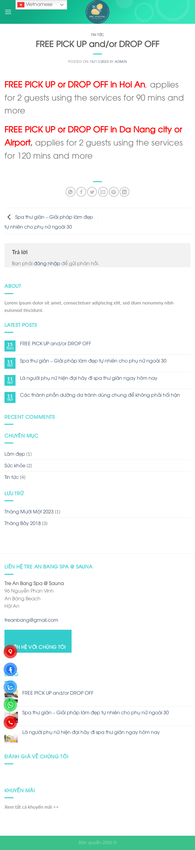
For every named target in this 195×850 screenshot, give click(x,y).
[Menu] (8, 11)
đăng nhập (47, 263)
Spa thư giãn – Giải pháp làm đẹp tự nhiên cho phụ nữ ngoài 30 (93, 360)
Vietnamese (34, 4)
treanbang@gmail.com (31, 619)
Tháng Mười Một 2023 (29, 511)
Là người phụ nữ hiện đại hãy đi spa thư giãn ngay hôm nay (88, 378)
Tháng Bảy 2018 (22, 523)
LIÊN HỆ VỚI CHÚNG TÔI (38, 646)
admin (121, 61)
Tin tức (97, 34)
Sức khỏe (14, 465)
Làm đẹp (14, 453)
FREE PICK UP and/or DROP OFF (55, 343)
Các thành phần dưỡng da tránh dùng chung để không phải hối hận (100, 395)
